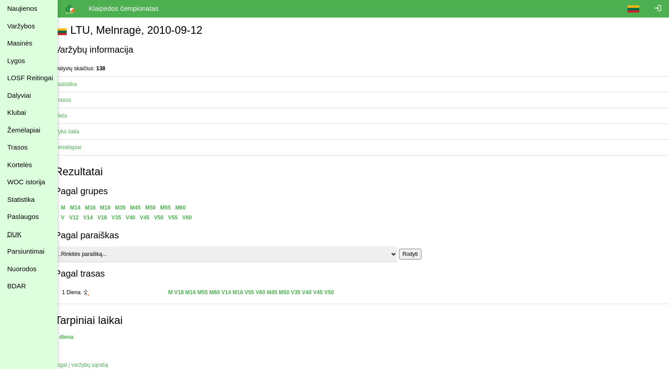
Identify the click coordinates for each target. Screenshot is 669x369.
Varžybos (21, 26)
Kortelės (19, 165)
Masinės (19, 43)
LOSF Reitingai (30, 78)
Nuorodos (22, 269)
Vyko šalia (77, 131)
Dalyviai (19, 95)
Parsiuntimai (26, 251)
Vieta (71, 116)
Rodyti (420, 254)
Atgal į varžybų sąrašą (91, 365)
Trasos (17, 147)
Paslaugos (23, 216)
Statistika (21, 199)
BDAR (16, 286)
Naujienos (22, 8)
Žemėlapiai (23, 130)
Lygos (16, 60)
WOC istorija (26, 182)
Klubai (16, 112)
